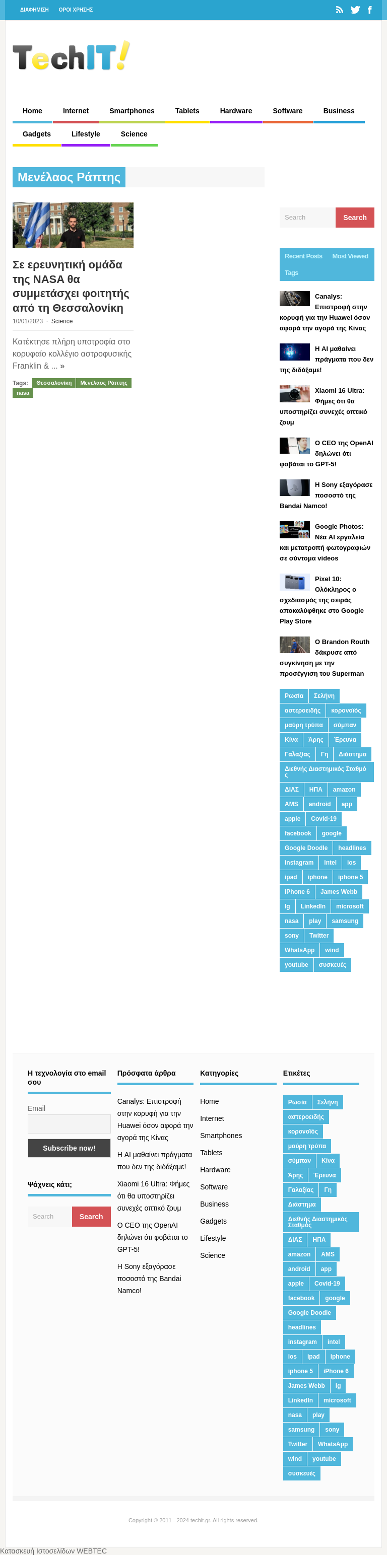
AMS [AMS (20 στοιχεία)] (291, 804)
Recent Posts (303, 256)
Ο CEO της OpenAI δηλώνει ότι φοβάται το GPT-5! (152, 1237)
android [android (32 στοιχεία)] (320, 804)
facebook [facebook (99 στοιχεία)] (298, 833)
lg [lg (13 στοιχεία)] (287, 906)
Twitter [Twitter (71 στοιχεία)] (319, 935)
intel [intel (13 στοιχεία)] (330, 862)
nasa (23, 393)
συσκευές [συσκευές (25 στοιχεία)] (332, 964)
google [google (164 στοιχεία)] (332, 833)
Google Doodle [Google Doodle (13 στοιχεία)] (306, 848)
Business (339, 111)
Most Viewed (350, 256)
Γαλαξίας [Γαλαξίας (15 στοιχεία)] (297, 754)
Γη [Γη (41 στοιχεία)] (325, 754)
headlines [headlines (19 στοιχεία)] (352, 848)
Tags (291, 272)
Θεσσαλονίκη (54, 383)
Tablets (187, 111)
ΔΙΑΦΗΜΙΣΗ (34, 10)
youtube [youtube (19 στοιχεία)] (296, 964)
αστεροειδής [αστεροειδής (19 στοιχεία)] (302, 710)
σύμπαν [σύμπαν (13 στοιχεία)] (345, 725)
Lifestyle (86, 134)
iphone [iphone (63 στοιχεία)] (318, 877)
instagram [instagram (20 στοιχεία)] (299, 862)
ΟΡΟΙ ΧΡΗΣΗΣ (76, 10)
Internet (76, 111)
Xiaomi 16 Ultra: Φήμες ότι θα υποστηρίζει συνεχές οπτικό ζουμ (153, 1196)
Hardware (236, 111)
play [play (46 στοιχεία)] (315, 921)
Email (36, 1108)
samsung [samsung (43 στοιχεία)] (345, 921)
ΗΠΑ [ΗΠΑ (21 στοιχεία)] (315, 789)
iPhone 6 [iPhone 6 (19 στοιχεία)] (297, 891)
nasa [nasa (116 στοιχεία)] (291, 921)
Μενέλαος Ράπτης (103, 383)
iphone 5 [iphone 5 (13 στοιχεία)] (350, 877)
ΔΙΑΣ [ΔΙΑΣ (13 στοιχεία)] (292, 789)
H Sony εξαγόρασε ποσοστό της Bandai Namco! (149, 1278)
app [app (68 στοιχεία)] (347, 804)
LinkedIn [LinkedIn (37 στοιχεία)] (313, 906)
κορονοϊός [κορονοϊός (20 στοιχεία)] (346, 710)
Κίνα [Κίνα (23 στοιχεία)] (291, 739)
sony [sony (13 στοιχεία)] (292, 935)
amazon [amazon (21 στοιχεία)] (344, 789)
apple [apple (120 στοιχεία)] (292, 818)
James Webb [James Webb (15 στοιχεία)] (338, 891)
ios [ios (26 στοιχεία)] (351, 862)
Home (32, 111)
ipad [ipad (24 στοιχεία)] (291, 877)
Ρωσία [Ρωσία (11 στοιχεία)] (294, 695)
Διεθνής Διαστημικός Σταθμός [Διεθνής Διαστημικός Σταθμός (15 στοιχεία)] (325, 772)
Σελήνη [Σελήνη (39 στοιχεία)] (324, 695)
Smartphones (131, 111)
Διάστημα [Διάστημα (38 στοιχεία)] (352, 754)
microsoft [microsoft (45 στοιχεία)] (350, 906)
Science (134, 134)
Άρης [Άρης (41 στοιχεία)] (316, 739)
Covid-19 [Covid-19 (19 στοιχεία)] (324, 818)
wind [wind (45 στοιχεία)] (332, 950)
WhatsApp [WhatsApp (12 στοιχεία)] (299, 950)
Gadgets (37, 134)
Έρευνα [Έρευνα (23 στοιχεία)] (345, 739)
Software (288, 111)
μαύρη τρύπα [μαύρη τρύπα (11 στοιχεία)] (304, 725)
